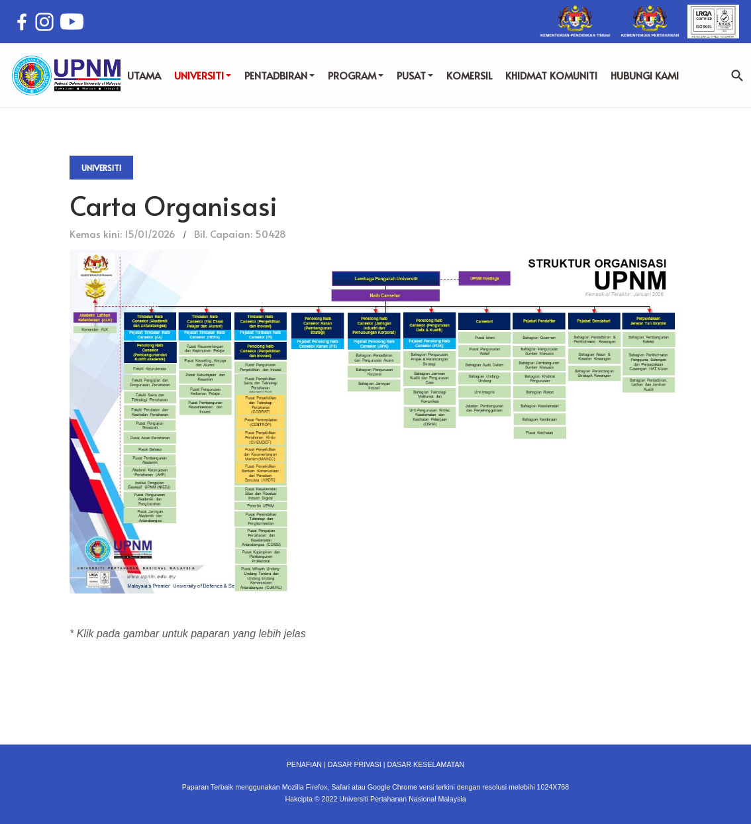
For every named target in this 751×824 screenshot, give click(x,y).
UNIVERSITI (202, 75)
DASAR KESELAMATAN (425, 764)
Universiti (101, 167)
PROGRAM (355, 75)
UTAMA (144, 75)
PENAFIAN (304, 764)
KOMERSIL (469, 75)
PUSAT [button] (415, 75)
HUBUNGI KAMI (645, 75)
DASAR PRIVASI (354, 764)
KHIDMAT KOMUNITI (551, 75)
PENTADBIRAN (279, 75)
